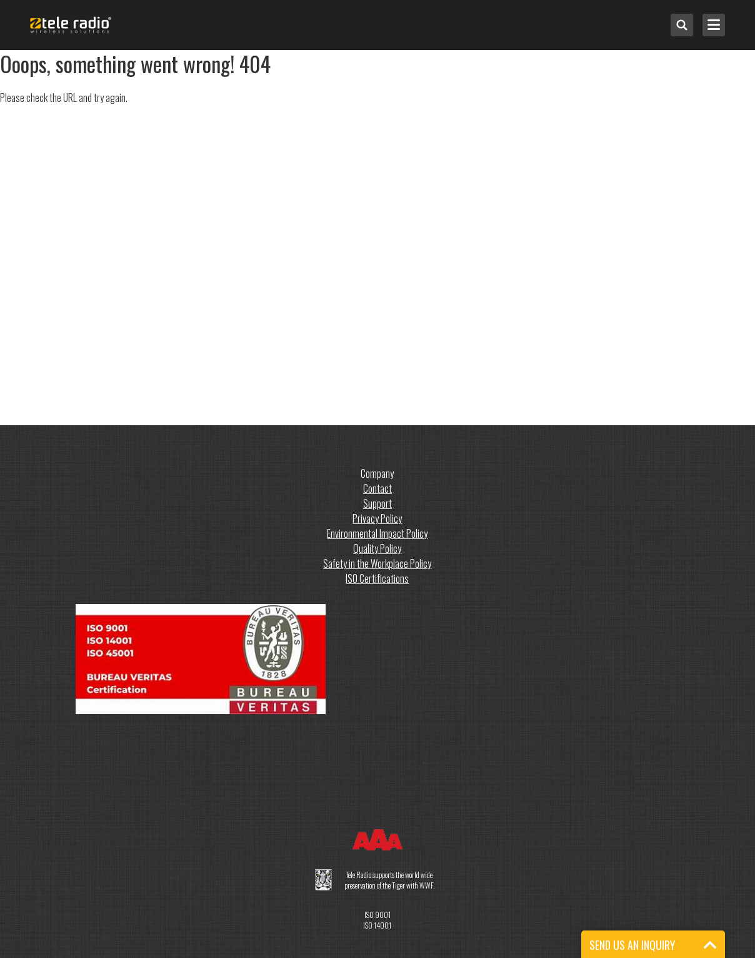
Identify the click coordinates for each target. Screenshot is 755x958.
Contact (377, 488)
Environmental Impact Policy (377, 533)
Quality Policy (377, 548)
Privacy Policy (377, 518)
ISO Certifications (377, 578)
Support (377, 503)
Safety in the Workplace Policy (377, 563)
